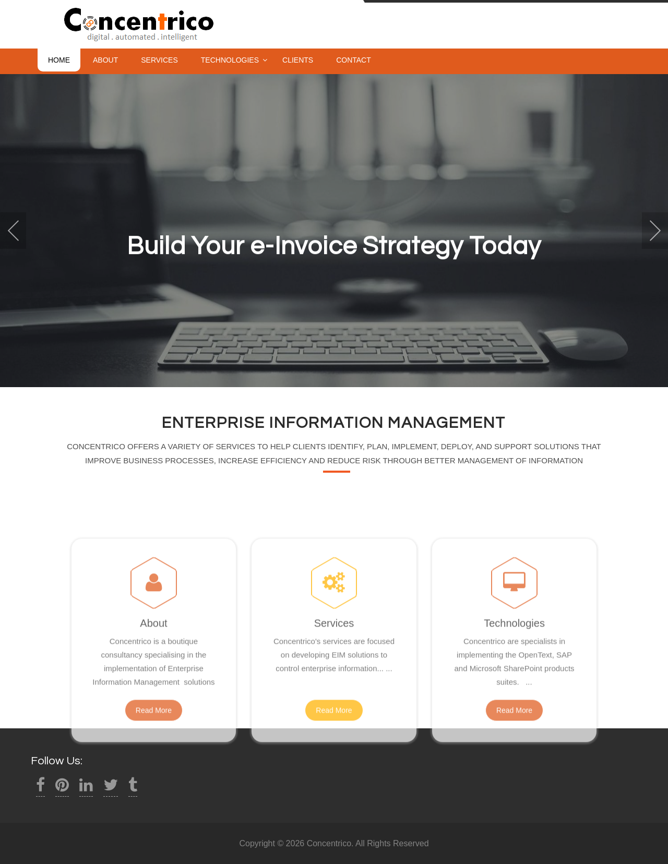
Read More (154, 754)
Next (655, 230)
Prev (13, 230)
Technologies (230, 60)
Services (159, 60)
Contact (353, 60)
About (105, 60)
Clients (297, 60)
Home (59, 60)
